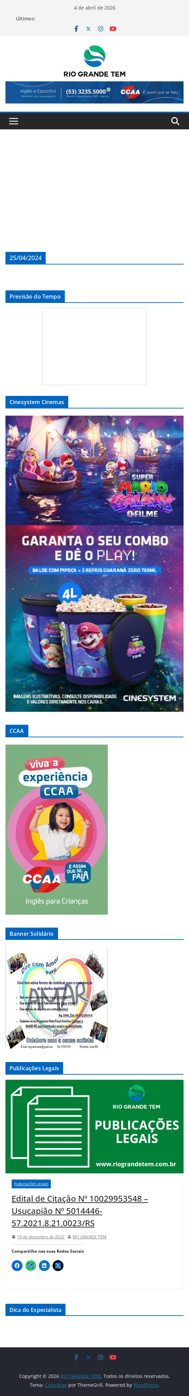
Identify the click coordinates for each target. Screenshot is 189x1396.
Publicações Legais (31, 1184)
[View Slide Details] (94, 92)
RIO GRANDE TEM (89, 1237)
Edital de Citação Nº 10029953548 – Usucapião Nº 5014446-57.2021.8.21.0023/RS (80, 1211)
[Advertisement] (94, 180)
